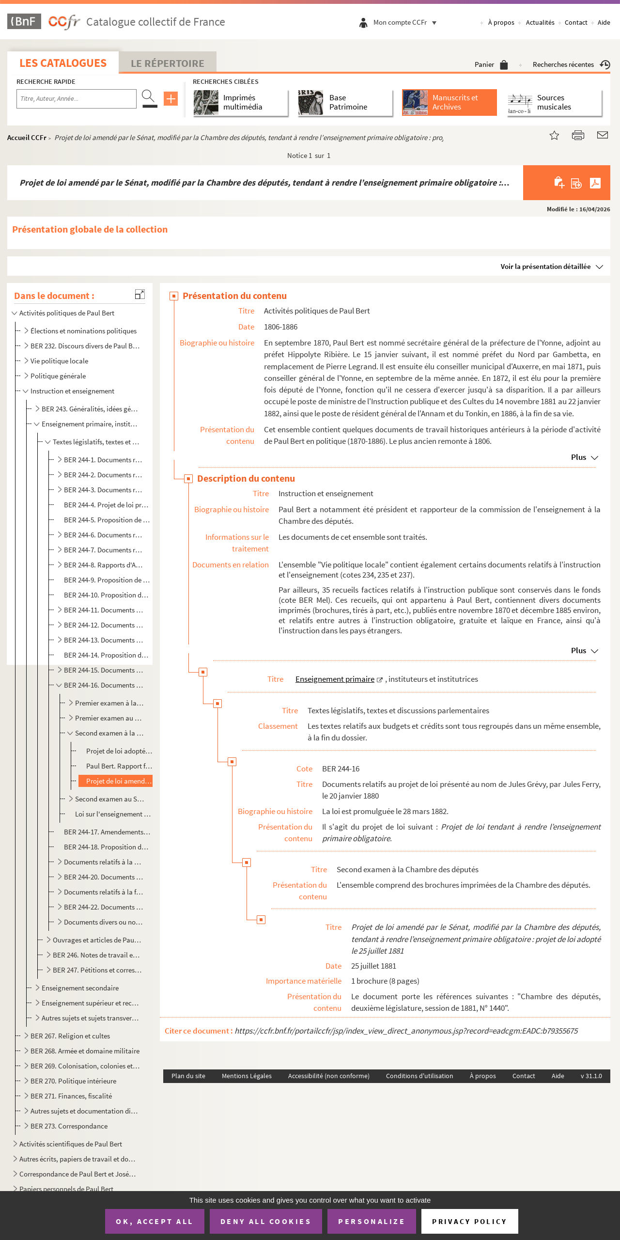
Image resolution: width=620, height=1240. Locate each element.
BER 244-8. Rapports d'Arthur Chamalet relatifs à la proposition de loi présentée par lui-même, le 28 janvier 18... (103, 564)
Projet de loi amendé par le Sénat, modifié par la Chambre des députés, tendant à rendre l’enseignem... (119, 780)
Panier (491, 64)
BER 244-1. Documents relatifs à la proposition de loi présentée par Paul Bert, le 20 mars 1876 (103, 459)
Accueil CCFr (26, 137)
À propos (501, 22)
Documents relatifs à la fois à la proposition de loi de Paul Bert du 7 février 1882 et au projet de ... (103, 891)
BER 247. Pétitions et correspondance (97, 969)
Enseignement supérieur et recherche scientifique (91, 1002)
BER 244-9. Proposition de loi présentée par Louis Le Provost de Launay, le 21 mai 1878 (107, 579)
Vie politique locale (59, 360)
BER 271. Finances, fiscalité (71, 1095)
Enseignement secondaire (80, 987)
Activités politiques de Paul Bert (66, 312)
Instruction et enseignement (72, 390)
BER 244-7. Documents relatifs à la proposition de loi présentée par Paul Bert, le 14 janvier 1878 (103, 549)
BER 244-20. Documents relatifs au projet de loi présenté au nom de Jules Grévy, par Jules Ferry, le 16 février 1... (103, 876)
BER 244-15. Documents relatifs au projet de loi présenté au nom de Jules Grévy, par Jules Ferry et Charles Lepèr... (103, 670)
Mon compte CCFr (407, 22)
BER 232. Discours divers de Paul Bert (85, 345)
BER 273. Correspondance (69, 1125)
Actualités (540, 22)
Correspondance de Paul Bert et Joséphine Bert (79, 1173)
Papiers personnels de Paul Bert (66, 1188)
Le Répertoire (167, 63)
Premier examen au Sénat (109, 717)
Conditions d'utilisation (419, 1075)
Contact (576, 22)
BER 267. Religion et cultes (70, 1035)
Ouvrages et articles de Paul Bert (97, 939)
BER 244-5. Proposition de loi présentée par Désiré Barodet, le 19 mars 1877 (107, 519)
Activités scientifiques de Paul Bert (70, 1143)
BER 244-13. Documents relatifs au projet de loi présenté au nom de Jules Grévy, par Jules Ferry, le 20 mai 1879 (103, 639)
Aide (604, 22)
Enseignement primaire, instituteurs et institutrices (91, 423)
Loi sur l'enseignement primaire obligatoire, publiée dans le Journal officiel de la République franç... (113, 813)
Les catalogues (63, 62)
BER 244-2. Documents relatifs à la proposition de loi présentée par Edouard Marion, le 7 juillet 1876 (103, 474)
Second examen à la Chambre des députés (109, 733)
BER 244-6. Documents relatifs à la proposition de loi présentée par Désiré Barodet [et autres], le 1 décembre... (103, 535)
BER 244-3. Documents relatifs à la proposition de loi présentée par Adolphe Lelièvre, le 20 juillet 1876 (103, 489)
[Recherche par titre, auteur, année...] (76, 99)
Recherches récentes (571, 64)
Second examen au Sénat (109, 798)
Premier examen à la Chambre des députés (109, 702)
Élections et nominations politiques (84, 330)
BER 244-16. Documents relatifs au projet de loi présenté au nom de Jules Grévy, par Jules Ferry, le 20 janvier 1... (103, 685)
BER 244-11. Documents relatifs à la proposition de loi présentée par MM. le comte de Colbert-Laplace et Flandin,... (103, 609)
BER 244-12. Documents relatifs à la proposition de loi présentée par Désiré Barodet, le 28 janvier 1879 (103, 624)
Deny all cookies (265, 1221)
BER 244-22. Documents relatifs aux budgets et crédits (103, 906)
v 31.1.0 (591, 1075)
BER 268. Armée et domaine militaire (85, 1050)
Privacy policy (469, 1221)
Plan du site (188, 1075)
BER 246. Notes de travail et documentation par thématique (97, 954)
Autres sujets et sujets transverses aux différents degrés (91, 1017)
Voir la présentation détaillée (546, 266)
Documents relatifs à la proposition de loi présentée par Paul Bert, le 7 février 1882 (103, 861)
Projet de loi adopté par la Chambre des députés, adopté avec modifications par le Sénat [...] (119, 750)
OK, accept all (154, 1221)
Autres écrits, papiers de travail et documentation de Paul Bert (79, 1158)
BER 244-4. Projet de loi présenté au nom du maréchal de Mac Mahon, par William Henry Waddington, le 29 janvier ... (107, 504)
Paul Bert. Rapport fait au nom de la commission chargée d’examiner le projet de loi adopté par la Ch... (119, 765)
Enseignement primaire (334, 679)
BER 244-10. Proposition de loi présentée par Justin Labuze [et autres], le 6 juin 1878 (107, 594)
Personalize (371, 1221)
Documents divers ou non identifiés (103, 921)
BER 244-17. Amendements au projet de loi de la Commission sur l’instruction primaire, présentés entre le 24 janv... (107, 831)
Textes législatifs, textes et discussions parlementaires (97, 441)
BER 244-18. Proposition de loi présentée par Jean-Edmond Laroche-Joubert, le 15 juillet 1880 (107, 846)
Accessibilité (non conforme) (329, 1075)
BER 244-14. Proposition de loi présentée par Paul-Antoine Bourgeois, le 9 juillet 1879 (107, 654)
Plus (578, 457)
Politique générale (58, 375)
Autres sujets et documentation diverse (85, 1110)
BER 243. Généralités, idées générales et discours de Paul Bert (91, 408)
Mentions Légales (247, 1075)
